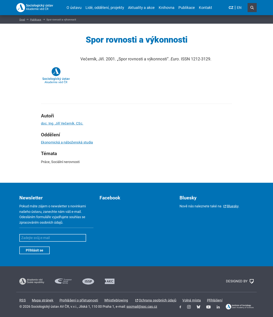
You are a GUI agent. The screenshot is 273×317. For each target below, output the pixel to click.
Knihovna (166, 7)
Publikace (186, 7)
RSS (22, 300)
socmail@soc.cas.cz (141, 306)
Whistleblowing (116, 300)
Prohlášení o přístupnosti (79, 300)
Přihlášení (214, 300)
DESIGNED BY (240, 281)
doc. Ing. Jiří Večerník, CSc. (62, 123)
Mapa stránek (42, 300)
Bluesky (232, 206)
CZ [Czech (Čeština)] (231, 7)
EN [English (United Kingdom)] (239, 7)
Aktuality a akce (141, 7)
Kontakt (205, 7)
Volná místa (191, 300)
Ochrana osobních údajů (157, 300)
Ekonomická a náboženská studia (67, 142)
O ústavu (74, 7)
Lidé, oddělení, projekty (105, 7)
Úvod (22, 19)
